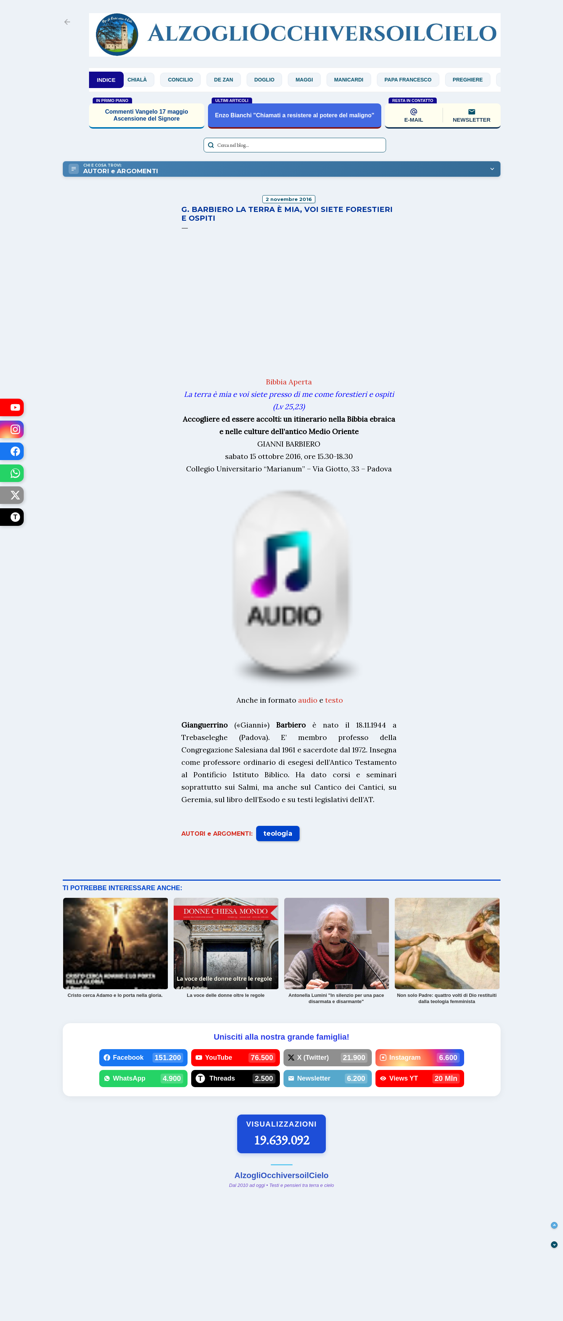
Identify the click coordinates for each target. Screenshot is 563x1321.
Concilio (188, 80)
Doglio (272, 80)
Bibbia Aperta (289, 381)
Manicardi (356, 80)
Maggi (311, 80)
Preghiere (475, 80)
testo (334, 700)
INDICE (106, 80)
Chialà (144, 80)
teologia (277, 834)
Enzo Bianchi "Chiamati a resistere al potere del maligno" (294, 115)
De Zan (231, 80)
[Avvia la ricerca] (211, 145)
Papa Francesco (415, 80)
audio (307, 700)
